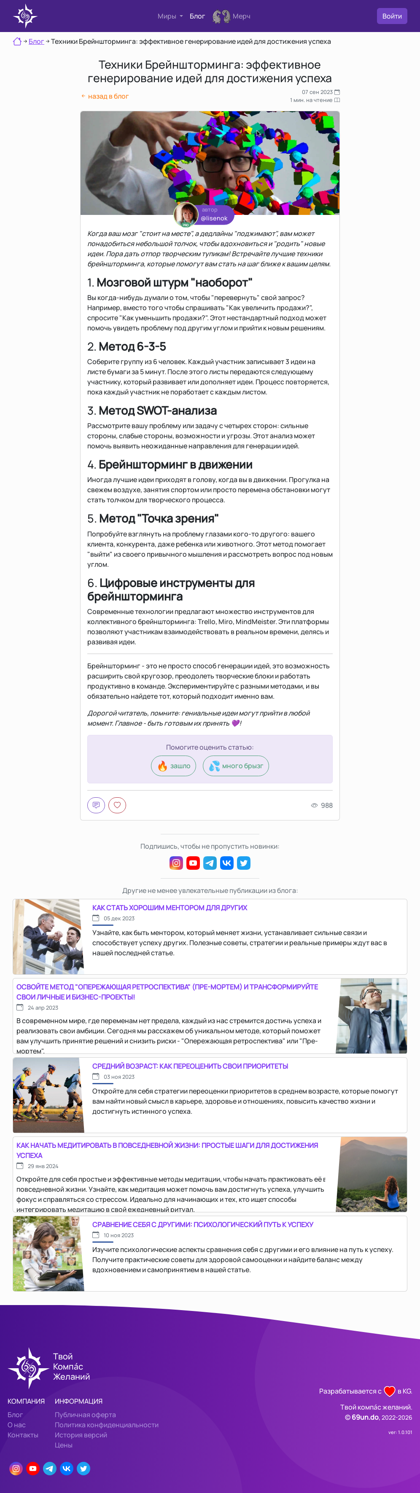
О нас (17, 1424)
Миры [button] (168, 16)
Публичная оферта (85, 1414)
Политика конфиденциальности (107, 1424)
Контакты (23, 1434)
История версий (81, 1434)
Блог (197, 16)
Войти (392, 16)
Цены (64, 1445)
